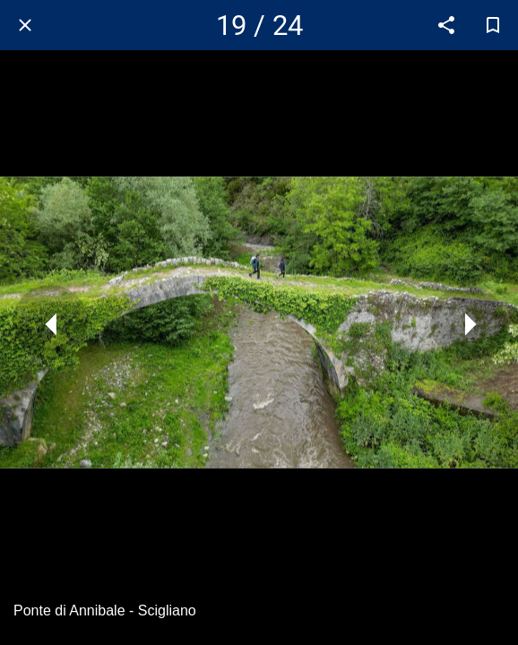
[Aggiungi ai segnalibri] (492, 25)
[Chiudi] (25, 25)
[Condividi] (446, 25)
